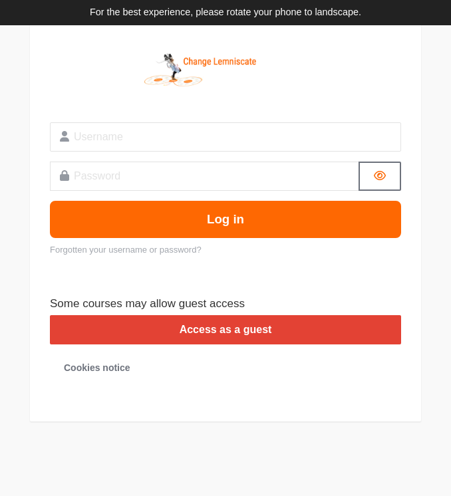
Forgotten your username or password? (126, 250)
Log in (225, 219)
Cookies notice (97, 367)
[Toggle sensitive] (380, 176)
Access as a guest (226, 329)
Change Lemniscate (225, 70)
